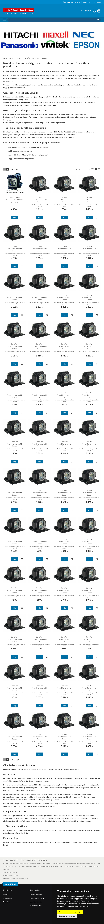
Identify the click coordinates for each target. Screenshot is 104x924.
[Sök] (98, 20)
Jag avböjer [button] (77, 912)
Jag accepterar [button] (64, 912)
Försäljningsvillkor (36, 894)
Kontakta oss (7, 898)
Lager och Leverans (36, 902)
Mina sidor (6, 902)
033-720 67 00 (86, 11)
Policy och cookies (36, 905)
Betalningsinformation (37, 898)
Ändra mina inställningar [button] (67, 916)
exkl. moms (86, 2)
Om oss (5, 894)
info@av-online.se (13, 875)
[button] (5, 20)
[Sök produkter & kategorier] (51, 20)
